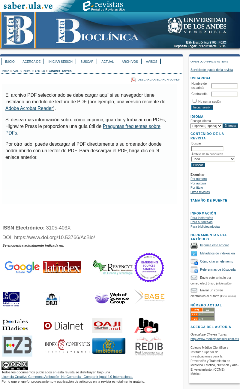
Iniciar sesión (61, 61)
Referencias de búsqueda (218, 269)
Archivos (130, 61)
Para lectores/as (201, 218)
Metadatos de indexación (217, 253)
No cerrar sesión (209, 101)
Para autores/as (201, 222)
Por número (198, 179)
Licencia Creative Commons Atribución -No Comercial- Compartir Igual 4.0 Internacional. (67, 376)
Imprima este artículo (214, 245)
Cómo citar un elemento (216, 261)
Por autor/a (198, 183)
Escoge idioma (200, 121)
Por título (196, 187)
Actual (107, 61)
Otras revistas (200, 192)
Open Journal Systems (209, 61)
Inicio (10, 61)
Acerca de (31, 61)
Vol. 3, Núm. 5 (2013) (29, 71)
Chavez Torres (60, 71)
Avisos (151, 61)
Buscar (86, 61)
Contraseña (199, 94)
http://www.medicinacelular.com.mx (214, 339)
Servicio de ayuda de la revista (211, 69)
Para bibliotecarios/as (205, 226)
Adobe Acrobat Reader (29, 108)
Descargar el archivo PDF (159, 79)
